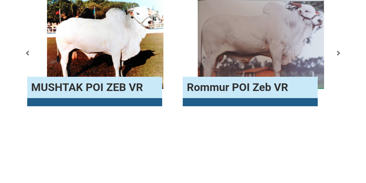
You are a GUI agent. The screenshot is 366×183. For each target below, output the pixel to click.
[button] (27, 53)
